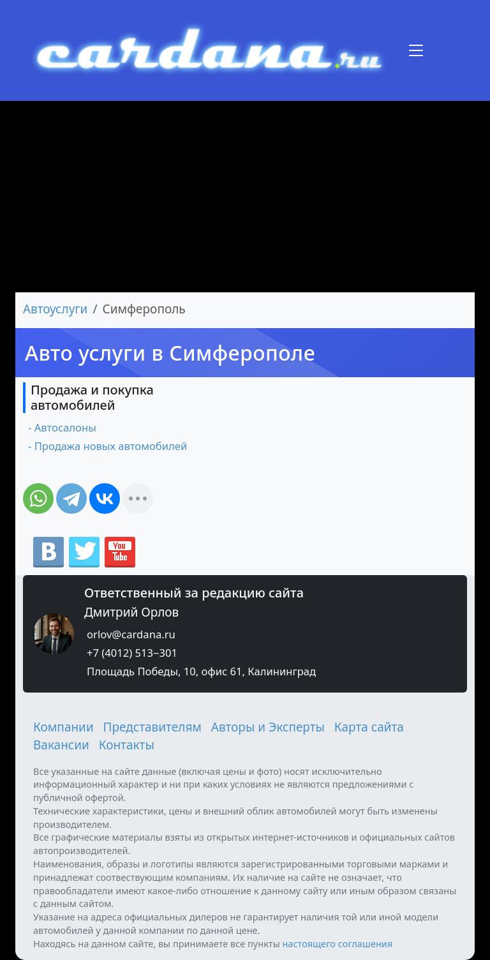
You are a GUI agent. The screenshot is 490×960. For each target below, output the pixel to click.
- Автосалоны (62, 427)
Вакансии (61, 745)
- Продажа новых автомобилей (107, 446)
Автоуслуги (55, 309)
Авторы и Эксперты (268, 727)
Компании (63, 727)
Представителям (152, 727)
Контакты (126, 745)
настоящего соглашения (337, 943)
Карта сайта (369, 727)
